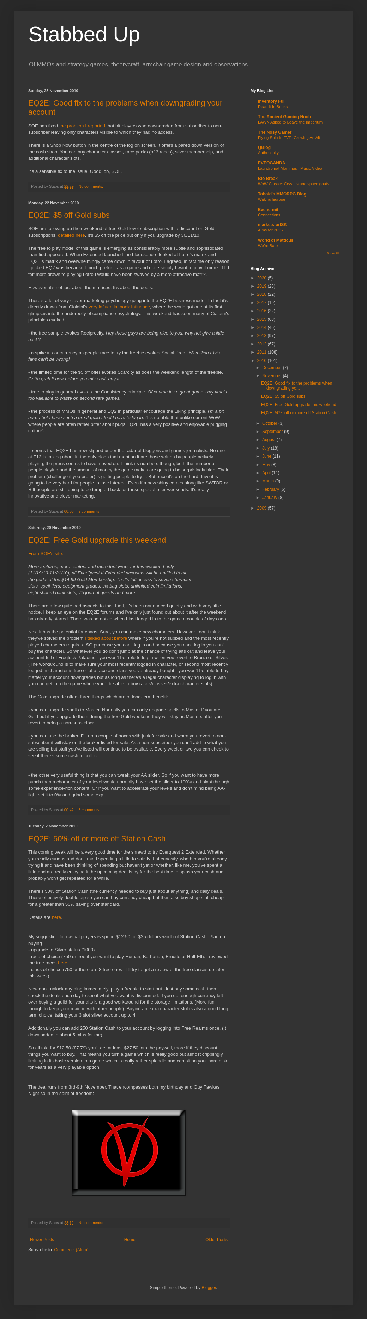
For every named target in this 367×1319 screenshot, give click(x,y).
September (273, 431)
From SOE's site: (45, 553)
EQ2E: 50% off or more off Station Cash (97, 838)
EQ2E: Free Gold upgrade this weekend (97, 540)
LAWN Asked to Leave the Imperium (290, 122)
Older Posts (216, 1239)
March (268, 480)
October (270, 423)
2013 (262, 335)
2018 (262, 294)
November (272, 375)
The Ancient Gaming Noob (284, 116)
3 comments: (89, 810)
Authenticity (268, 153)
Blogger (208, 1287)
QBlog (264, 147)
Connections (269, 215)
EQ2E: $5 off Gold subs (69, 215)
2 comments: (89, 511)
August (269, 439)
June (267, 456)
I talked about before (106, 638)
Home (130, 1239)
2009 (262, 508)
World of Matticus (275, 240)
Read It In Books (273, 106)
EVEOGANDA (271, 163)
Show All (332, 253)
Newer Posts (42, 1239)
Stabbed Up (84, 34)
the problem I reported (82, 125)
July (266, 448)
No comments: (91, 186)
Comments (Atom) (71, 1249)
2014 (262, 327)
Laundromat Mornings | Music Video (290, 168)
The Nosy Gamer (274, 132)
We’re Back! (268, 245)
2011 (262, 352)
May (266, 464)
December (272, 367)
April (267, 472)
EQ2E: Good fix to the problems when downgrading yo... (296, 386)
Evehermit (268, 209)
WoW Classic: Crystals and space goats (293, 184)
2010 (262, 360)
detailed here (71, 235)
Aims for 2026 (270, 230)
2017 (262, 302)
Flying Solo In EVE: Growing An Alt (289, 137)
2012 (262, 344)
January (270, 497)
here (56, 917)
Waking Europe (271, 199)
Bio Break (268, 178)
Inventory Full (272, 101)
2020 (262, 278)
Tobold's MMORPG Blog (282, 194)
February (271, 489)
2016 (262, 310)
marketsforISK (272, 224)
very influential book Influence (119, 306)
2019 (262, 286)
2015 (262, 319)
